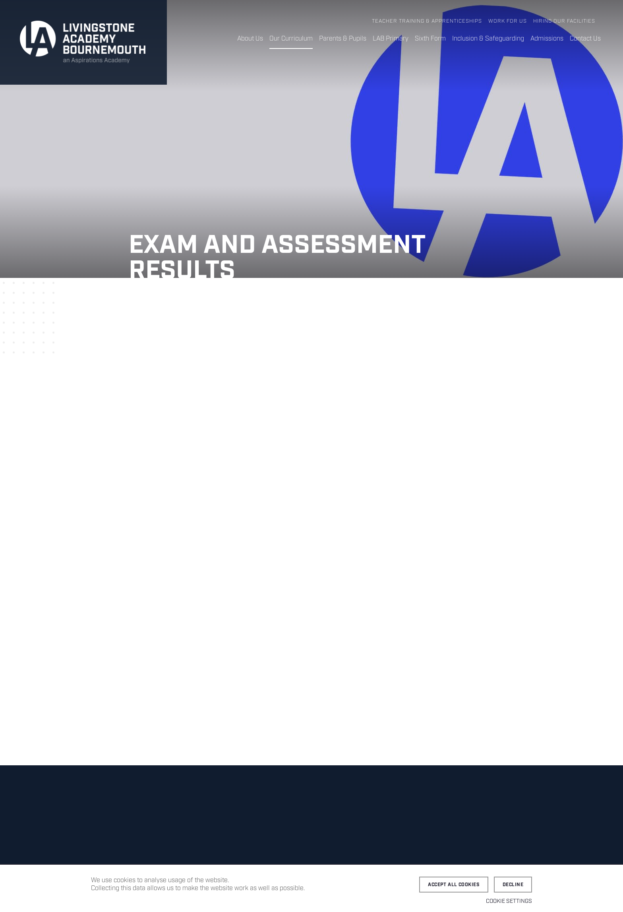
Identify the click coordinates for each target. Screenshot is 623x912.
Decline (513, 885)
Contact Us (585, 39)
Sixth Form (430, 39)
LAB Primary (390, 39)
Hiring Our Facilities (564, 21)
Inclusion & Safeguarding (488, 39)
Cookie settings (509, 901)
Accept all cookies (454, 885)
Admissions (546, 39)
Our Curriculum (291, 39)
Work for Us (507, 21)
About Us (250, 39)
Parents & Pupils (342, 39)
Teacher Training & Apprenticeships (427, 21)
